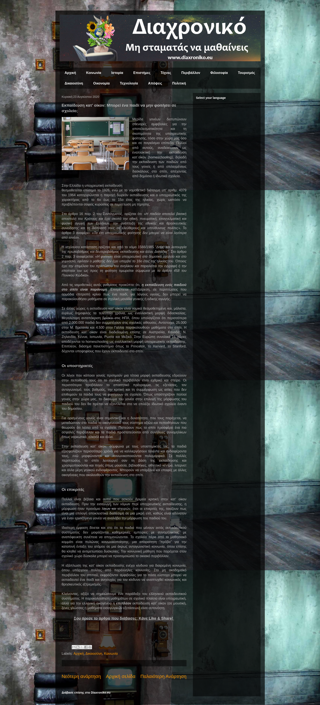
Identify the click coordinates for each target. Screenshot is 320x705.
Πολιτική (179, 83)
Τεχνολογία (129, 83)
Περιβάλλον (190, 73)
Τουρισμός (246, 73)
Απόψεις (155, 83)
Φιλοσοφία (219, 73)
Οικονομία (101, 83)
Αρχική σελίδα (121, 676)
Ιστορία (117, 73)
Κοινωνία (93, 73)
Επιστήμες (141, 73)
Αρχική (70, 73)
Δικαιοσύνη (74, 83)
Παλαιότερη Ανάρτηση (163, 676)
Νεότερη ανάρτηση (81, 676)
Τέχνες (166, 73)
